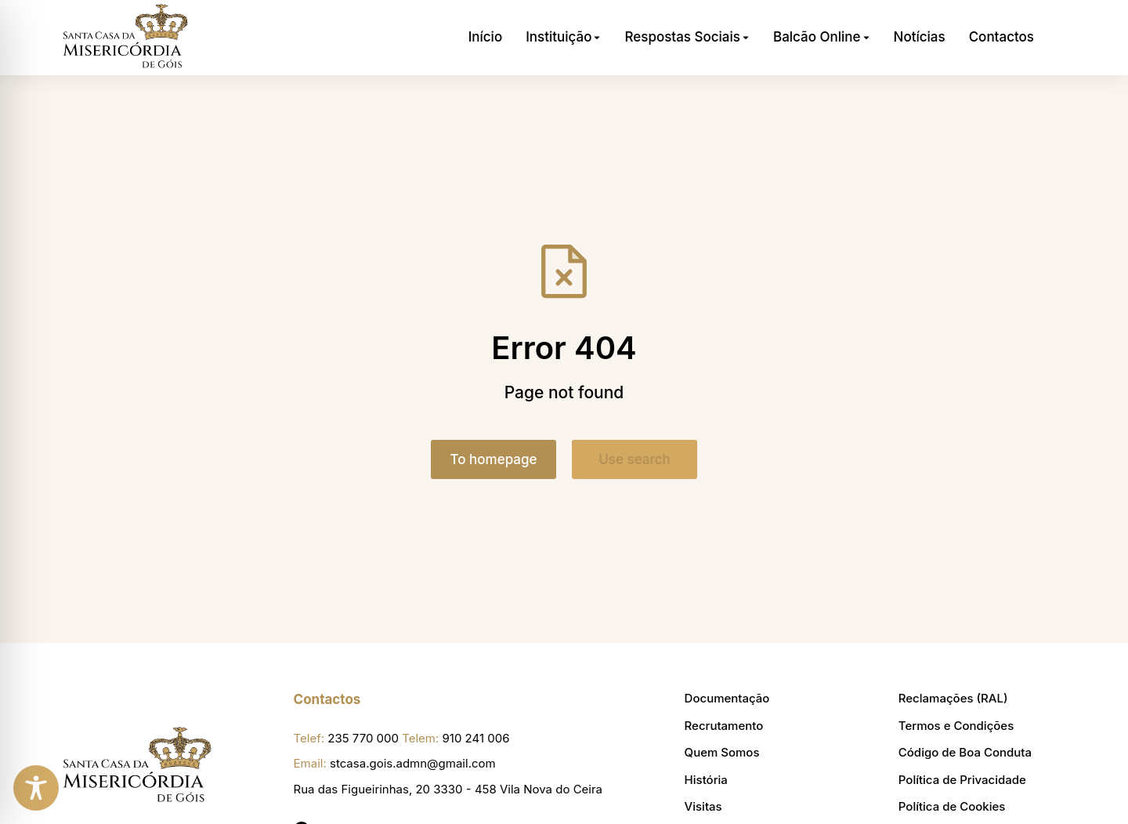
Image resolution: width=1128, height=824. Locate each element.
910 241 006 (476, 738)
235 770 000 (363, 738)
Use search (634, 459)
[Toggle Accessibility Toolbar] (36, 788)
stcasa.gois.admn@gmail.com (413, 763)
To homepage (493, 459)
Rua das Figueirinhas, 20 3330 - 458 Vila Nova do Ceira (448, 789)
